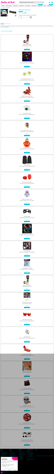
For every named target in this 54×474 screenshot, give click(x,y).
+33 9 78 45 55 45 (30, 456)
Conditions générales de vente (4, 456)
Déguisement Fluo (12, 456)
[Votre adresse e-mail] (6, 471)
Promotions (11, 451)
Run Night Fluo (21, 457)
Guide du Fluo (21, 451)
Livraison (2, 451)
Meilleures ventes (12, 454)
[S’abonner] (13, 471)
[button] (3, 6)
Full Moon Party (21, 456)
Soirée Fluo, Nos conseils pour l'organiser (22, 455)
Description (2, 23)
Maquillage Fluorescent (13, 455)
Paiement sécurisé (3, 454)
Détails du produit (8, 23)
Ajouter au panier (25, 17)
